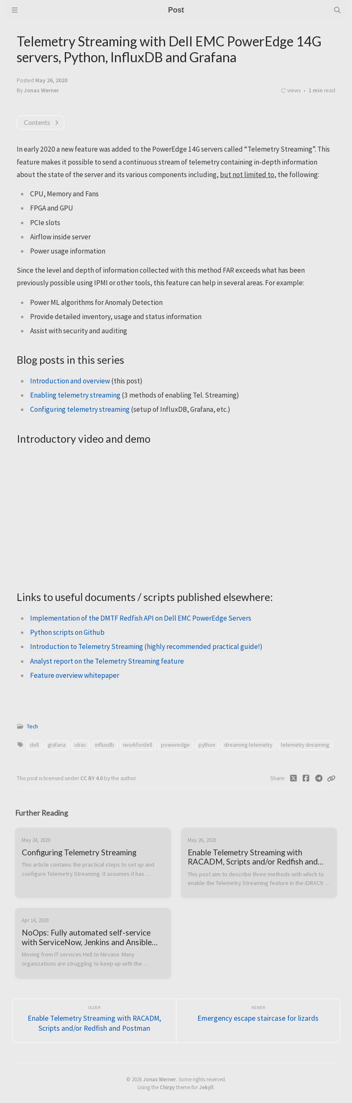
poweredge (175, 744)
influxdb (104, 744)
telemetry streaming (305, 744)
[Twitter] (293, 778)
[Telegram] (319, 778)
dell (34, 744)
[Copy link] (331, 778)
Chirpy (167, 1087)
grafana (57, 744)
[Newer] (258, 1021)
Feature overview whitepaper (74, 675)
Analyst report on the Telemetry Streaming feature (107, 661)
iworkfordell (137, 744)
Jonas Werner (159, 1079)
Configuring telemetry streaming (80, 409)
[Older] (94, 1021)
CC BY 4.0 (92, 778)
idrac (80, 744)
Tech (32, 726)
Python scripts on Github (67, 632)
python (207, 744)
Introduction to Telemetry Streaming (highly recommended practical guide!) (146, 646)
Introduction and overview (70, 380)
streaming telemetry (248, 744)
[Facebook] (306, 778)
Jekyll (206, 1087)
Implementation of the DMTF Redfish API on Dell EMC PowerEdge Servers (140, 618)
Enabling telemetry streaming (75, 395)
